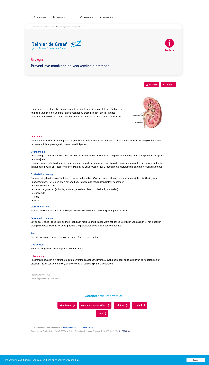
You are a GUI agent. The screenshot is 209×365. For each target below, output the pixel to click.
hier (77, 360)
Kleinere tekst (106, 17)
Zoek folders (39, 17)
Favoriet (167, 85)
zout (100, 313)
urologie (47, 27)
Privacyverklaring (69, 327)
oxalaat (138, 305)
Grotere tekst (86, 17)
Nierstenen (66, 305)
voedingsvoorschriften (93, 305)
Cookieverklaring (86, 327)
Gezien (195, 360)
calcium (120, 305)
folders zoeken (37, 27)
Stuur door (151, 85)
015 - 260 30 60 (123, 331)
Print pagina (59, 17)
